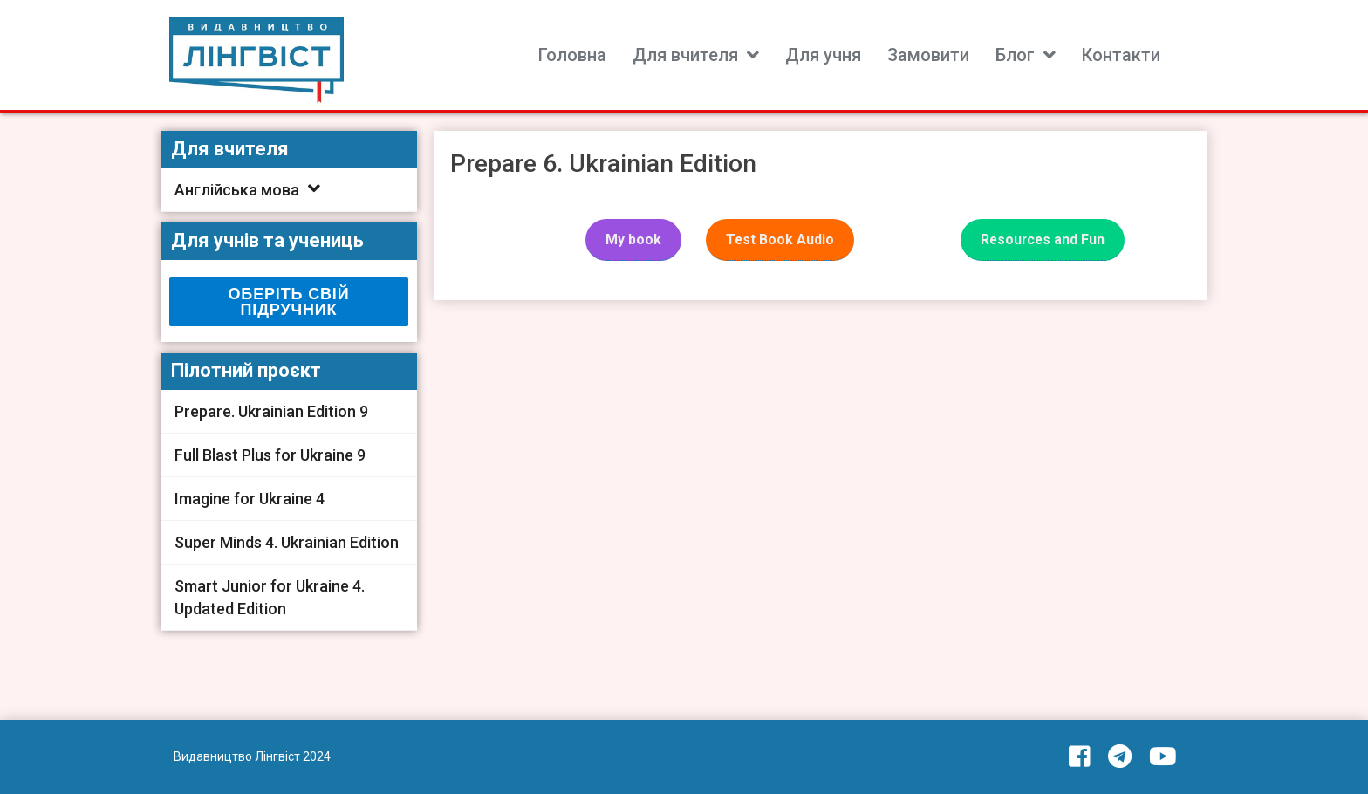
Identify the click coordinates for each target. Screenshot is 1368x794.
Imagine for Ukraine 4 (249, 498)
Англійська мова (236, 190)
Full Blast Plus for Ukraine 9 (270, 455)
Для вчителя (685, 54)
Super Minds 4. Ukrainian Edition (286, 542)
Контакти (1121, 54)
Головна (572, 54)
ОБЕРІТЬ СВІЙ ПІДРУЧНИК (289, 301)
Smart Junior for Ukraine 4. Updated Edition (269, 597)
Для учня (823, 54)
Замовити (928, 54)
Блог (1015, 54)
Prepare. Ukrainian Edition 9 (271, 411)
